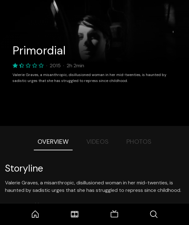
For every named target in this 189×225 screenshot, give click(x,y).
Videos (97, 142)
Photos (139, 142)
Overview (53, 142)
